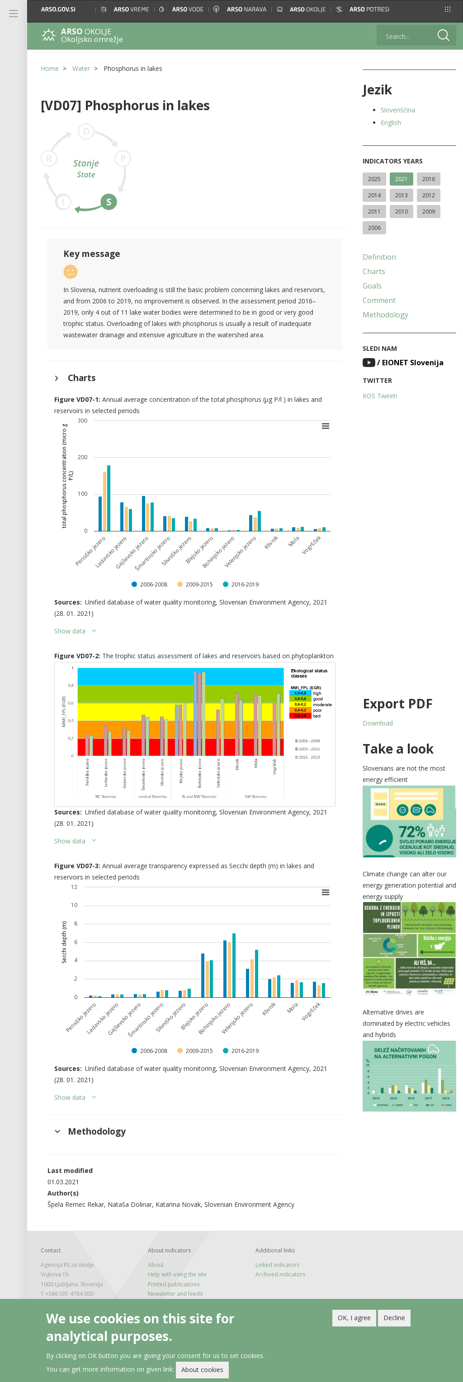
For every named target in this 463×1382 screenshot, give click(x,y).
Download (378, 723)
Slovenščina (398, 110)
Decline (394, 1318)
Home (50, 68)
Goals (372, 286)
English (391, 122)
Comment (379, 300)
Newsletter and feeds (175, 1294)
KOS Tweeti (380, 395)
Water (81, 68)
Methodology (385, 315)
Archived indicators (280, 1274)
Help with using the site (177, 1274)
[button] (447, 9)
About (156, 1265)
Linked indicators (277, 1265)
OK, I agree (354, 1318)
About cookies (202, 1370)
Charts (374, 271)
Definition (379, 257)
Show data (69, 631)
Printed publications (173, 1284)
